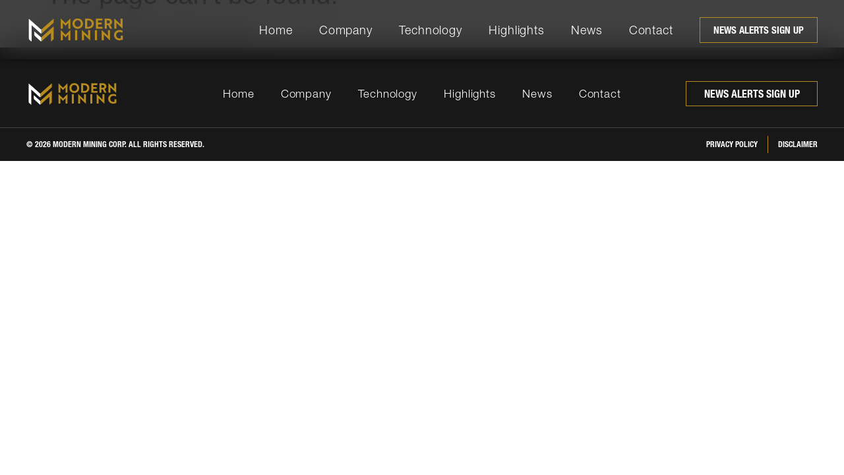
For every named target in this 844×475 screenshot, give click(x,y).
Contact (651, 30)
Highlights (517, 30)
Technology (430, 30)
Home (276, 30)
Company (346, 30)
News (587, 30)
